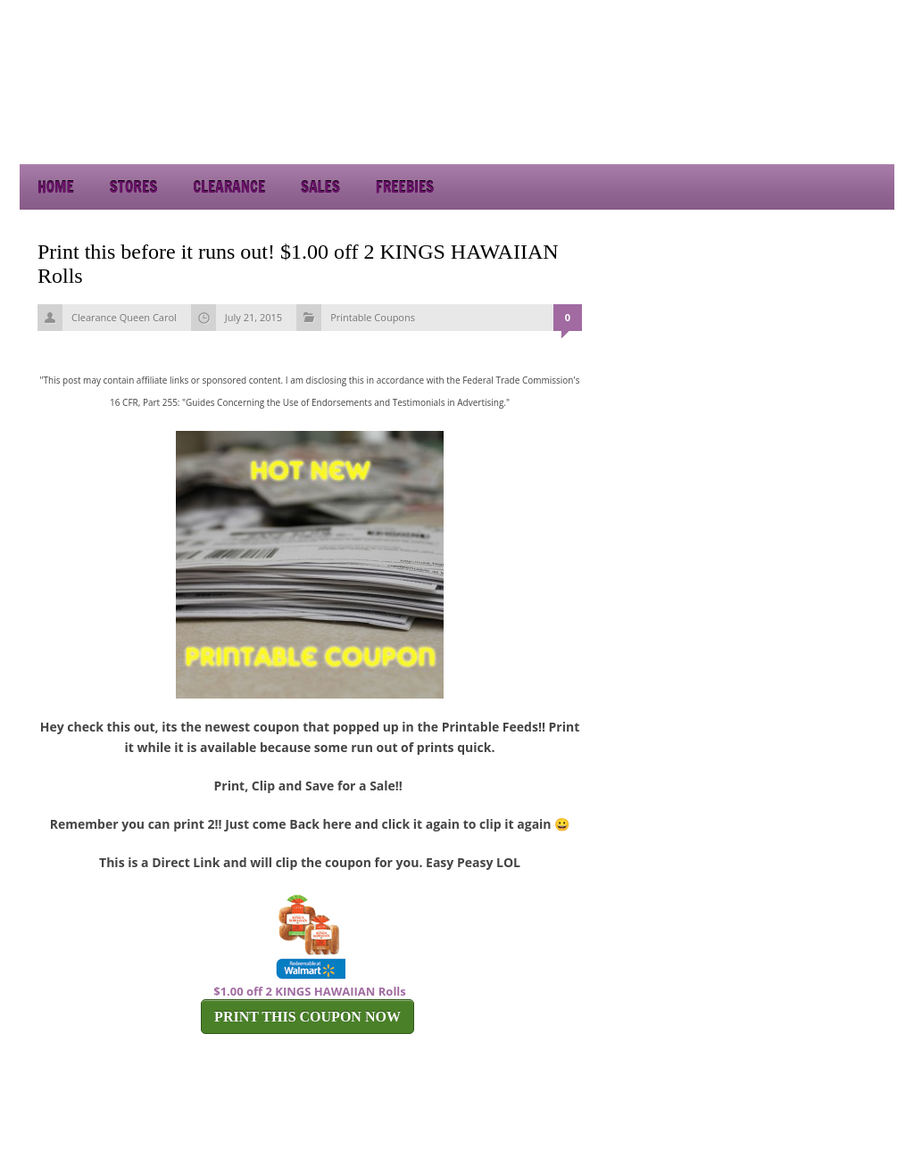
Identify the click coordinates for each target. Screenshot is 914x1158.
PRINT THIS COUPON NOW (307, 1016)
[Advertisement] (734, 116)
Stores (133, 187)
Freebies (405, 187)
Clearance (229, 187)
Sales (320, 187)
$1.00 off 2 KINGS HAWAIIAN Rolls (309, 991)
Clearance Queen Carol (124, 317)
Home (55, 187)
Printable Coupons (372, 317)
